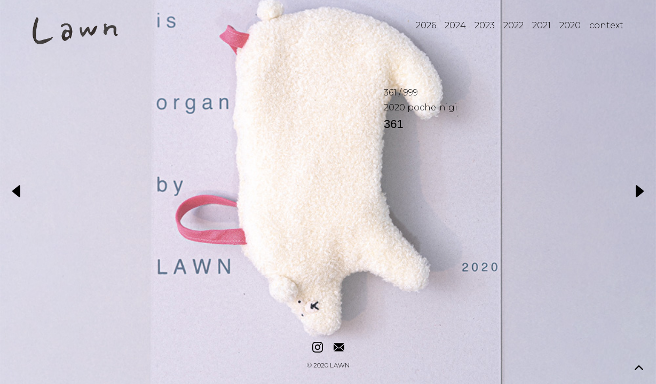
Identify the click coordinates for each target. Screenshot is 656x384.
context (606, 25)
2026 (426, 25)
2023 (485, 25)
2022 (513, 25)
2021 (541, 25)
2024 (455, 25)
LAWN (340, 366)
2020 (570, 25)
